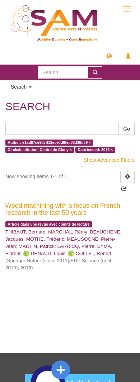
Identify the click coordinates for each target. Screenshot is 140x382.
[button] (109, 55)
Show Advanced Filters (109, 160)
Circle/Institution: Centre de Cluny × (40, 149)
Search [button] (21, 87)
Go (126, 129)
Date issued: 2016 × (95, 149)
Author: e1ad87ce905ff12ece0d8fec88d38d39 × (49, 142)
